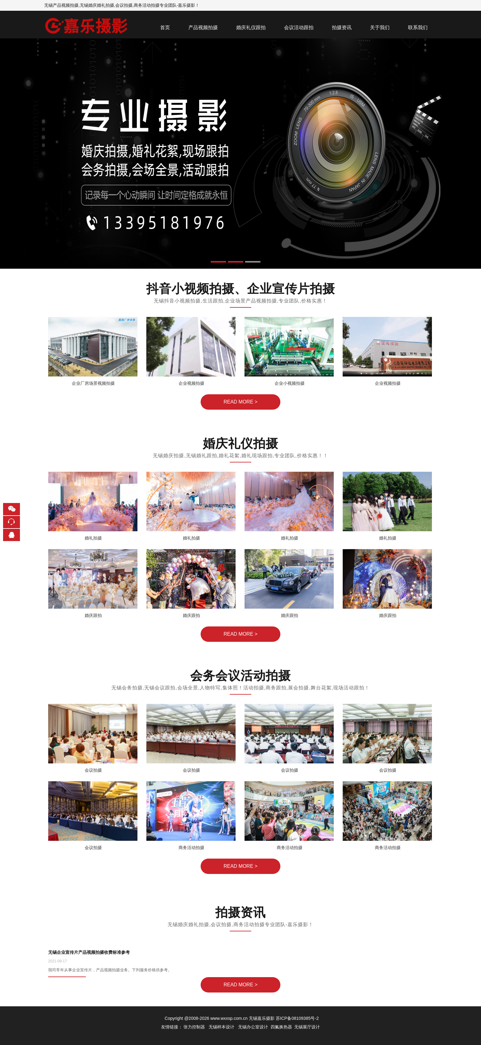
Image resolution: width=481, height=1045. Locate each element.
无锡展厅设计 (307, 1026)
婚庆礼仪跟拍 (251, 27)
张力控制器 (194, 1026)
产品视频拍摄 (203, 27)
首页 (165, 27)
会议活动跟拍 (299, 27)
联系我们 (418, 27)
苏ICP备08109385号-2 (297, 1018)
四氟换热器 (281, 1026)
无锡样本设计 (221, 1026)
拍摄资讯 (342, 27)
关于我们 (380, 27)
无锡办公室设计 (253, 1026)
